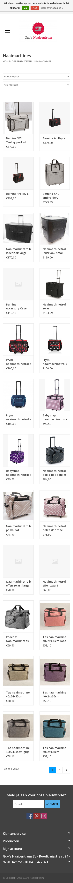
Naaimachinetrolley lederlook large (18, 251)
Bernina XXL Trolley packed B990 (16, 140)
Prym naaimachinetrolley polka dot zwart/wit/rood (55, 362)
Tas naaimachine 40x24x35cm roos (54, 639)
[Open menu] (7, 30)
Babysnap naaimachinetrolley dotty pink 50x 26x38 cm (55, 417)
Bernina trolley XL (55, 138)
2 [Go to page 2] (59, 770)
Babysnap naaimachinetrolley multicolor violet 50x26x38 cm (18, 473)
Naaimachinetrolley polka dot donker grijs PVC (55, 473)
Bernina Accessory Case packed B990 (16, 306)
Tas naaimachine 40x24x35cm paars (54, 694)
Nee (35, 8)
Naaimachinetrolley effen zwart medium (55, 583)
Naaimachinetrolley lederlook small (55, 251)
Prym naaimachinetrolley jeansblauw (18, 417)
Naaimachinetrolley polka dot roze (55, 528)
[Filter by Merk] (36, 85)
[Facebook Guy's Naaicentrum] (29, 816)
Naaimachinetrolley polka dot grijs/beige (18, 528)
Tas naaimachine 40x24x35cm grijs (18, 750)
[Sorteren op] (36, 76)
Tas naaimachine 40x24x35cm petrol (54, 750)
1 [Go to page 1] (52, 770)
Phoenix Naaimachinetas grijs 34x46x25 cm (18, 639)
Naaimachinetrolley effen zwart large (18, 583)
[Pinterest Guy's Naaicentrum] (36, 816)
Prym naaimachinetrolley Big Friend (18, 362)
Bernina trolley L (17, 194)
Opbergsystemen (22, 61)
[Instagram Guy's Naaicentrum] (43, 816)
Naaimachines (42, 61)
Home (6, 61)
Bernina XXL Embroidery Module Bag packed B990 (51, 196)
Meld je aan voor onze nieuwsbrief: (37, 795)
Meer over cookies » (52, 8)
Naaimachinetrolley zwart (55, 306)
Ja (25, 8)
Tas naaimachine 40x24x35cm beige (18, 694)
